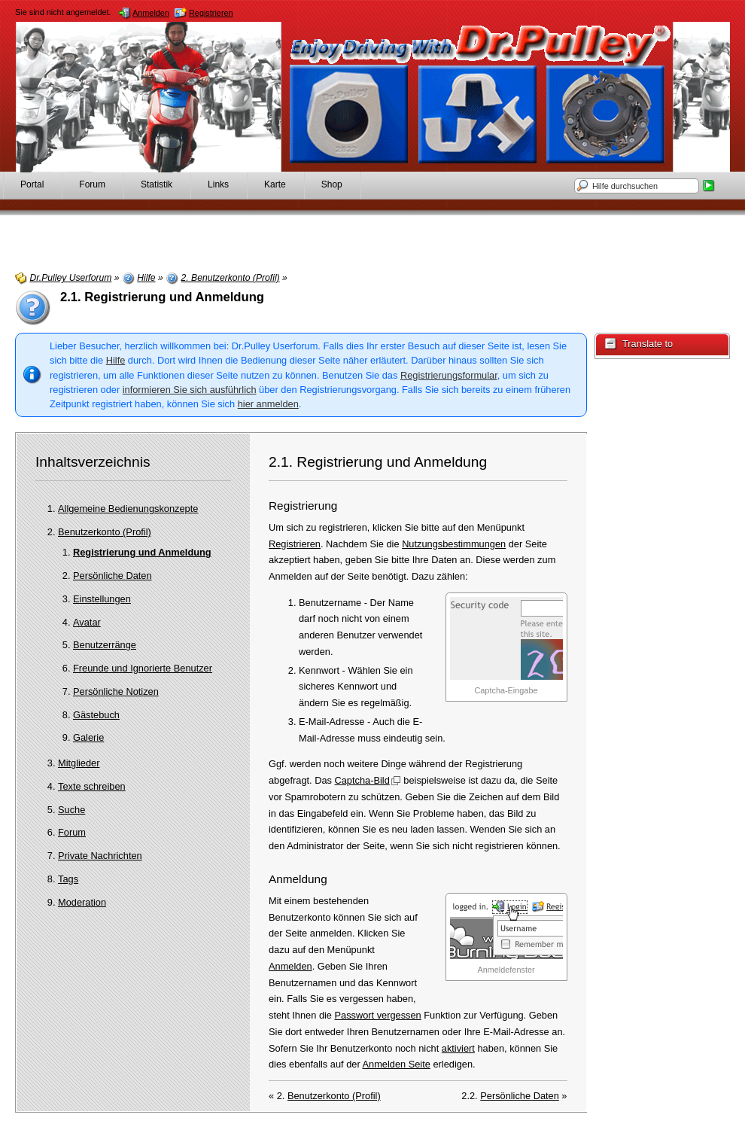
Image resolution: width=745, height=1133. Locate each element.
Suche (71, 809)
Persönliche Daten (112, 575)
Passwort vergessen (378, 1015)
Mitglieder (78, 763)
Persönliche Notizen (116, 691)
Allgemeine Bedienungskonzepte (128, 508)
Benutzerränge (104, 644)
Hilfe (116, 360)
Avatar (87, 622)
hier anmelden (268, 404)
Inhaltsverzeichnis (93, 462)
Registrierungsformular (448, 375)
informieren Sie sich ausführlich (190, 389)
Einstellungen (102, 599)
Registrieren (295, 544)
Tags (68, 879)
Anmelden (290, 966)
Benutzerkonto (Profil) (104, 532)
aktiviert (458, 1048)
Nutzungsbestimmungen (454, 544)
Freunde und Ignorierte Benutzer (142, 668)
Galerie (88, 737)
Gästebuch (96, 714)
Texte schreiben (92, 786)
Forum (72, 832)
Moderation (82, 902)
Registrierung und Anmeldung (142, 552)
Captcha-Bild (362, 780)
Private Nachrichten (100, 855)
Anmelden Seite (396, 1064)
